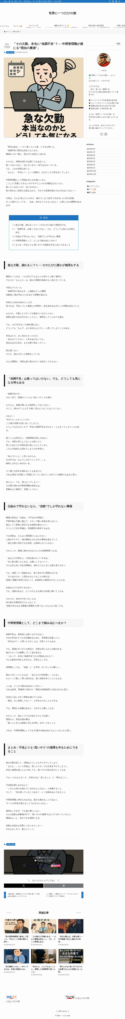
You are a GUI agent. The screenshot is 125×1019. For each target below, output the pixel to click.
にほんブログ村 (13, 1001)
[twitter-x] (109, 1)
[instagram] (113, 1)
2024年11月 (93, 191)
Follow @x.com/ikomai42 (38, 866)
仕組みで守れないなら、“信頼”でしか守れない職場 (37, 236)
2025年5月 (93, 165)
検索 (118, 44)
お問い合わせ (62, 1011)
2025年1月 (93, 181)
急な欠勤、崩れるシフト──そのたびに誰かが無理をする (40, 225)
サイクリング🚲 (95, 205)
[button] (23, 886)
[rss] (116, 1)
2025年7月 (93, 155)
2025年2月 (93, 176)
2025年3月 (93, 171)
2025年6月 (93, 160)
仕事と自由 (10, 52)
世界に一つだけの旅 (62, 13)
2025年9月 (93, 150)
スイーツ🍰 (93, 211)
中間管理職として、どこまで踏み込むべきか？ (36, 240)
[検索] (119, 1)
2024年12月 (93, 186)
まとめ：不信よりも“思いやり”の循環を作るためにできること (42, 245)
